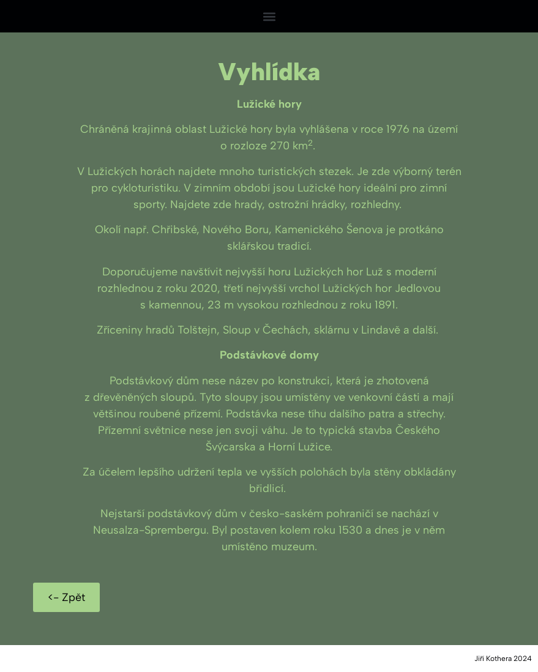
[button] (269, 16)
